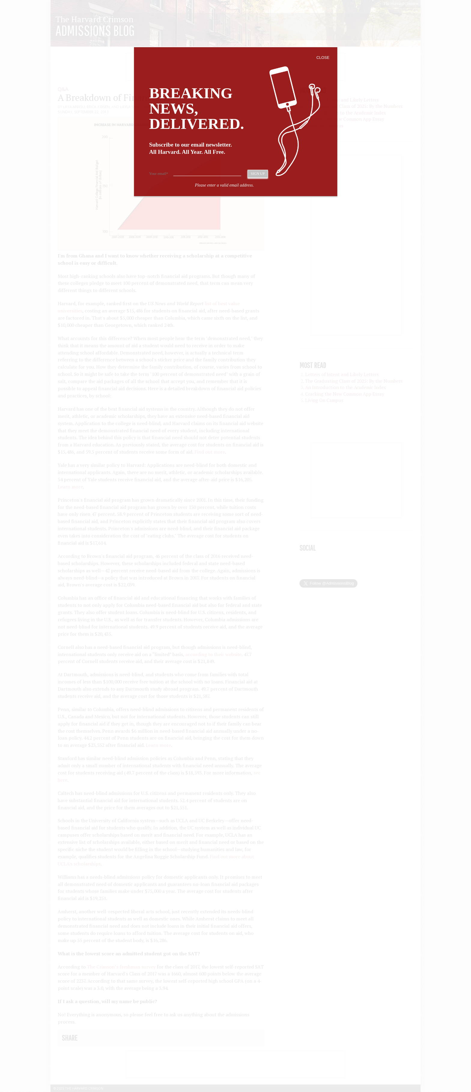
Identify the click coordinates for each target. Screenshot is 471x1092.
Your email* (158, 174)
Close (322, 57)
